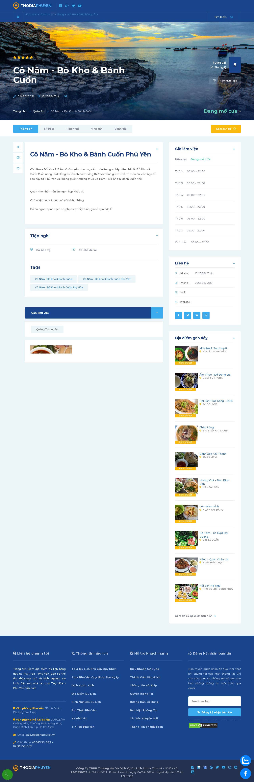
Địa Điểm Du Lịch (84, 693)
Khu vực (35, 16)
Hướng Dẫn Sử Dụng (144, 701)
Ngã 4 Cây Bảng (211, 509)
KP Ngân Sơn (209, 487)
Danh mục (58, 15)
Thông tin (25, 128)
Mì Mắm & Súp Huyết (213, 348)
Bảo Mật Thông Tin (143, 710)
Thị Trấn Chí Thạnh (214, 430)
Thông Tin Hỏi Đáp (143, 685)
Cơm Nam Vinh (209, 506)
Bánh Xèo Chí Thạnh (212, 453)
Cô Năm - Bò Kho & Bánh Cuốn (53, 279)
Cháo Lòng (206, 427)
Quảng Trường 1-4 (47, 329)
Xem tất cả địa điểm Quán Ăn (195, 615)
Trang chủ (20, 111)
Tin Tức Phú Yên (83, 726)
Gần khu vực (97, 313)
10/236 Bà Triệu (51, 96)
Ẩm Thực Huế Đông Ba (215, 374)
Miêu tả (49, 128)
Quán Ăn (38, 111)
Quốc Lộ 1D (208, 404)
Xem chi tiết (185, 362)
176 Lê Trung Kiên (212, 351)
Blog (76, 16)
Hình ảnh (97, 128)
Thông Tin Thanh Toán (146, 726)
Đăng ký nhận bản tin (214, 712)
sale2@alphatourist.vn (40, 734)
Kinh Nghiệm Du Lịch (86, 701)
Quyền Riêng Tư (141, 693)
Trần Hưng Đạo (211, 562)
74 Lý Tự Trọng (211, 377)
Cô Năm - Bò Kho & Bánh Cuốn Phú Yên (107, 279)
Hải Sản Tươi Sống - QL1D (216, 400)
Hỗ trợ (93, 16)
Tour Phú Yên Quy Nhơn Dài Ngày (95, 677)
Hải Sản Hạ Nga (209, 585)
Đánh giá (120, 128)
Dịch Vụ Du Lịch (83, 685)
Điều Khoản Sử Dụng (144, 668)
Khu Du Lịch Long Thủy (216, 589)
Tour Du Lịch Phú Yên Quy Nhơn (94, 668)
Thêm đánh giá (225, 80)
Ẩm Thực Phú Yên (84, 710)
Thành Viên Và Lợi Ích (145, 677)
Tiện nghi (72, 128)
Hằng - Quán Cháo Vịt (213, 559)
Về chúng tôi (115, 16)
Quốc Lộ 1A (208, 457)
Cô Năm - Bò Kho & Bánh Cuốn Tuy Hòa (59, 287)
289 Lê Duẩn (209, 539)
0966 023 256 (26, 96)
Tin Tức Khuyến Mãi (144, 718)
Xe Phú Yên (79, 718)
